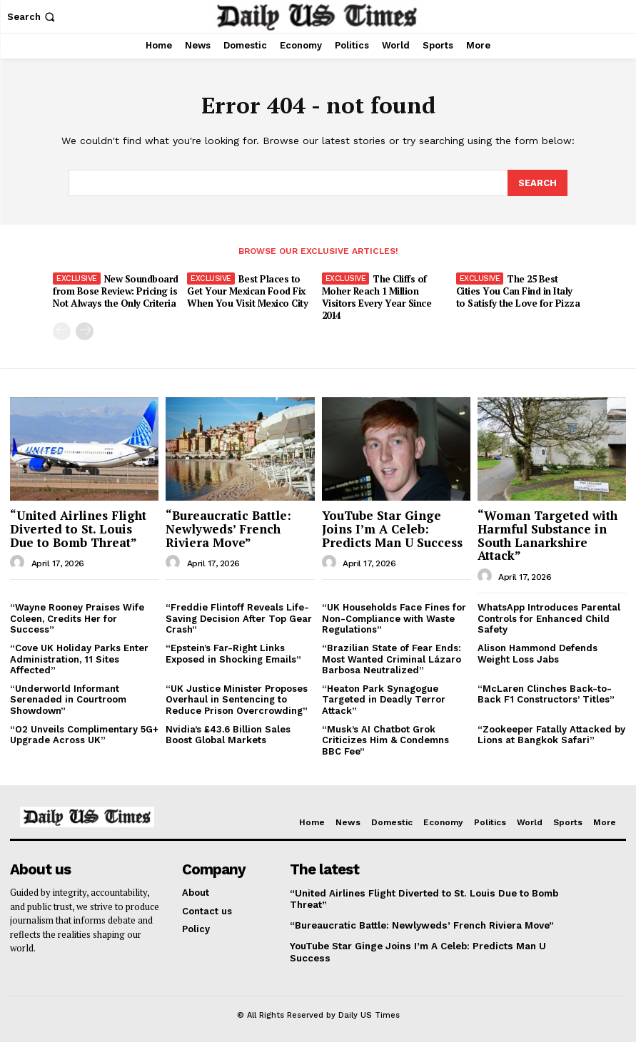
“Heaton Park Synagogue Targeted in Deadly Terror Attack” (383, 697)
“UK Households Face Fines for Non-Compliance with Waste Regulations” (394, 617)
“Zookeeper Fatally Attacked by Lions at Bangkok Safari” (551, 733)
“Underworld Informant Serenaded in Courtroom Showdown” (68, 697)
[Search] (537, 182)
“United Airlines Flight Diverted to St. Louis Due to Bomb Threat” (78, 527)
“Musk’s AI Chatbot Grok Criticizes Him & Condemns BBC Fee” (385, 738)
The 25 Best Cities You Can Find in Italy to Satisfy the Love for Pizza (519, 290)
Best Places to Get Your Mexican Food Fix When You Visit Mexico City (246, 290)
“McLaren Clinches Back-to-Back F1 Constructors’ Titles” (546, 692)
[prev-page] (62, 329)
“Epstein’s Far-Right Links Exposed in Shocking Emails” (233, 652)
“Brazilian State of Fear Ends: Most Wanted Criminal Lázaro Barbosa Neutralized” (391, 657)
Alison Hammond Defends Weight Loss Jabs (537, 652)
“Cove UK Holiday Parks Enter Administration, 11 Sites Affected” (79, 657)
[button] (32, 17)
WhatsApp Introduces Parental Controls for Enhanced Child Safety (549, 617)
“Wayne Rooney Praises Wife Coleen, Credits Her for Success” (77, 617)
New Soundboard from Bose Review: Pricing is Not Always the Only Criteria (115, 290)
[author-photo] (19, 561)
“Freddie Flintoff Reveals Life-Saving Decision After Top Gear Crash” (239, 617)
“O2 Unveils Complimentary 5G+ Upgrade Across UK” (84, 733)
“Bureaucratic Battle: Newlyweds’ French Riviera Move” (228, 527)
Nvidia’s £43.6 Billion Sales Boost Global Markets (228, 733)
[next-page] (85, 329)
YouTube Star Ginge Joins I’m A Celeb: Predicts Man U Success (392, 527)
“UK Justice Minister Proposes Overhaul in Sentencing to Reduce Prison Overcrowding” (237, 697)
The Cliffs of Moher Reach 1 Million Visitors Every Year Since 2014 (376, 296)
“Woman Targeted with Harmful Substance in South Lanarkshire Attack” (547, 534)
